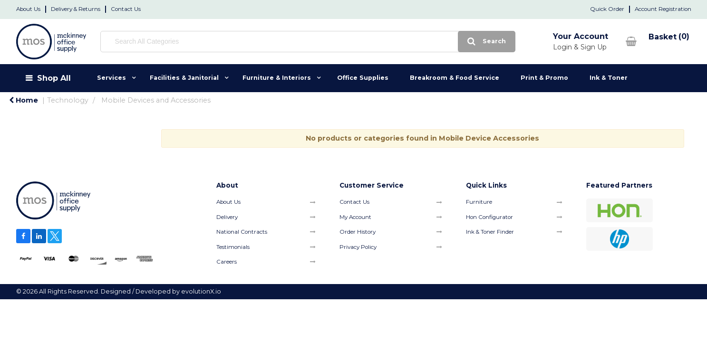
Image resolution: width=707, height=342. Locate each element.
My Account (355, 217)
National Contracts (241, 231)
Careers (226, 261)
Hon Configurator (489, 217)
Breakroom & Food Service (454, 77)
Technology (67, 100)
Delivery (227, 217)
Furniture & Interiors (276, 77)
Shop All (54, 78)
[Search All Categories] (276, 41)
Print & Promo (544, 77)
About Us (28, 9)
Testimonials (233, 247)
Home (23, 100)
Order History (357, 231)
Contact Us (126, 9)
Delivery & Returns (75, 9)
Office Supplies (362, 77)
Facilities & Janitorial (184, 77)
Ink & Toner (609, 77)
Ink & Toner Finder (490, 231)
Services (111, 77)
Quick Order (607, 9)
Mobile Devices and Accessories (156, 100)
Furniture (479, 202)
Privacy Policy (358, 247)
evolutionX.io (201, 291)
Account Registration (663, 9)
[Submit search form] (423, 41)
